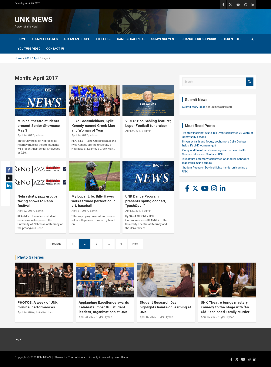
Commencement (163, 39)
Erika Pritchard (44, 312)
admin (40, 135)
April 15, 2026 (209, 317)
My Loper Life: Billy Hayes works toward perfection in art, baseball (93, 201)
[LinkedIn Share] (9, 185)
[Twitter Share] (9, 178)
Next (135, 243)
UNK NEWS (34, 19)
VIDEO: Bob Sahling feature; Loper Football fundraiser (148, 123)
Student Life (231, 39)
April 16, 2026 (148, 317)
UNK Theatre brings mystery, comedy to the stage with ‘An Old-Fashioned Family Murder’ (225, 307)
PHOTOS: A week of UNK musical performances (38, 304)
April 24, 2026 (26, 312)
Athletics (103, 39)
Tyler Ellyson (104, 317)
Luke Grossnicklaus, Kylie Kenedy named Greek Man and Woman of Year (93, 125)
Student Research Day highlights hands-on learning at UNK (165, 307)
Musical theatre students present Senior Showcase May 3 (39, 125)
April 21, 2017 (80, 210)
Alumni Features (45, 39)
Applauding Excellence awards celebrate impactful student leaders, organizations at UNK (104, 307)
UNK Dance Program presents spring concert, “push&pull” (145, 201)
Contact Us (55, 48)
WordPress (122, 357)
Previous (56, 243)
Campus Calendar (131, 39)
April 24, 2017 (26, 135)
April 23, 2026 (87, 317)
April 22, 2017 (26, 210)
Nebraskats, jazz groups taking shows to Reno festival (38, 201)
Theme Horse (76, 357)
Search (249, 81)
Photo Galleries (30, 257)
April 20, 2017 (133, 210)
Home (22, 39)
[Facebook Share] (9, 170)
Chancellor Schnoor (199, 39)
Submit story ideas (194, 107)
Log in (18, 339)
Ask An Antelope (76, 39)
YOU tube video (29, 48)
